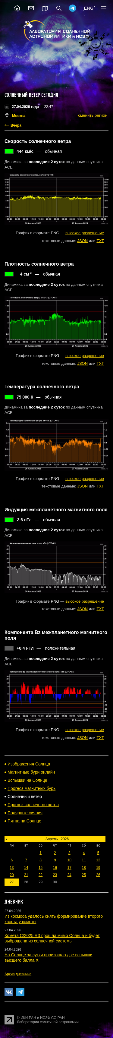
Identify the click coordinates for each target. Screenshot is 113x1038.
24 (69, 875)
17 (69, 868)
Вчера (16, 125)
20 (12, 875)
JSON (82, 240)
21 (26, 875)
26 (98, 875)
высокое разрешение (84, 233)
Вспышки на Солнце (27, 780)
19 (98, 868)
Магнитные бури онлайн (31, 772)
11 (84, 860)
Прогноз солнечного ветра (33, 804)
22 (40, 875)
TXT (100, 240)
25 (84, 875)
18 (84, 868)
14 (26, 868)
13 (12, 868)
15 (40, 868)
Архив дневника (18, 974)
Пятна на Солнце (24, 821)
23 (55, 875)
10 (69, 860)
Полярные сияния (25, 812)
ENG (89, 8)
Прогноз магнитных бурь (31, 788)
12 (98, 860)
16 (55, 868)
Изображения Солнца (29, 764)
